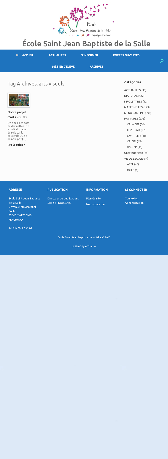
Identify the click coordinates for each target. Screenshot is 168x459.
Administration (134, 202)
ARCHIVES (96, 66)
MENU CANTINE (134, 112)
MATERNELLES (133, 107)
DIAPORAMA (132, 95)
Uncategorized (133, 152)
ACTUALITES (57, 55)
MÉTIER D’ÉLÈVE (63, 66)
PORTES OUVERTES (126, 55)
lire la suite (16, 144)
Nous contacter (95, 204)
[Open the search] (161, 61)
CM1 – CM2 (134, 135)
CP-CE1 (131, 141)
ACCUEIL (25, 55)
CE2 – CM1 (133, 129)
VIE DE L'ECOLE (133, 158)
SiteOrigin (81, 246)
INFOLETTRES (133, 101)
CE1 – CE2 (133, 124)
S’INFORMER (89, 55)
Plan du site (93, 198)
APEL (130, 164)
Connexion (131, 198)
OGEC (130, 169)
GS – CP (132, 147)
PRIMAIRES (131, 118)
